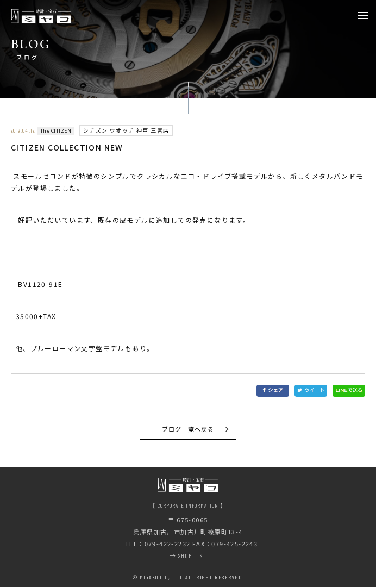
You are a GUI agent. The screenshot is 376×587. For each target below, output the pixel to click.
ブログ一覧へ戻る (188, 428)
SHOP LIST (192, 555)
